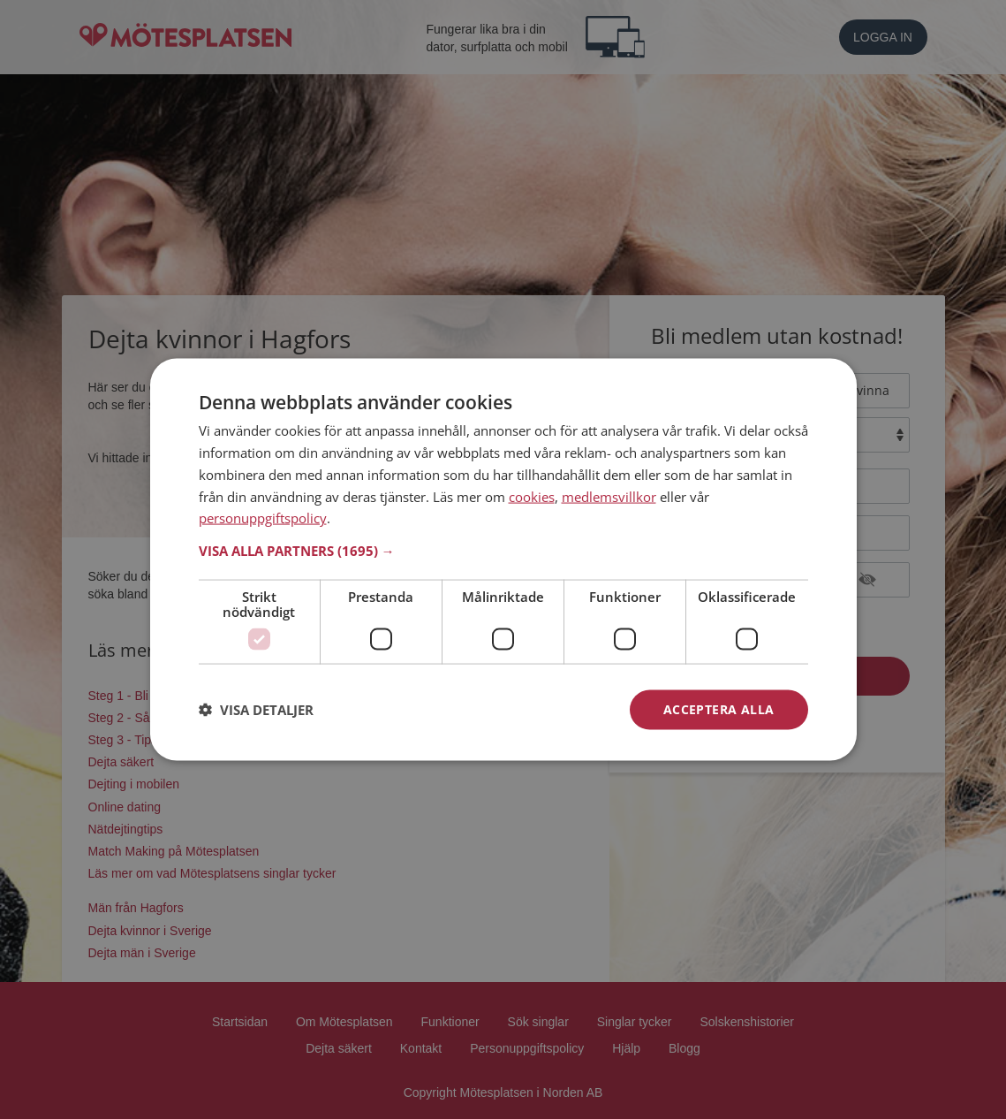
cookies (532, 496)
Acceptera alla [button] (719, 709)
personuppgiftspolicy (263, 518)
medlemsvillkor (609, 496)
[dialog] (503, 560)
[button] (503, 551)
